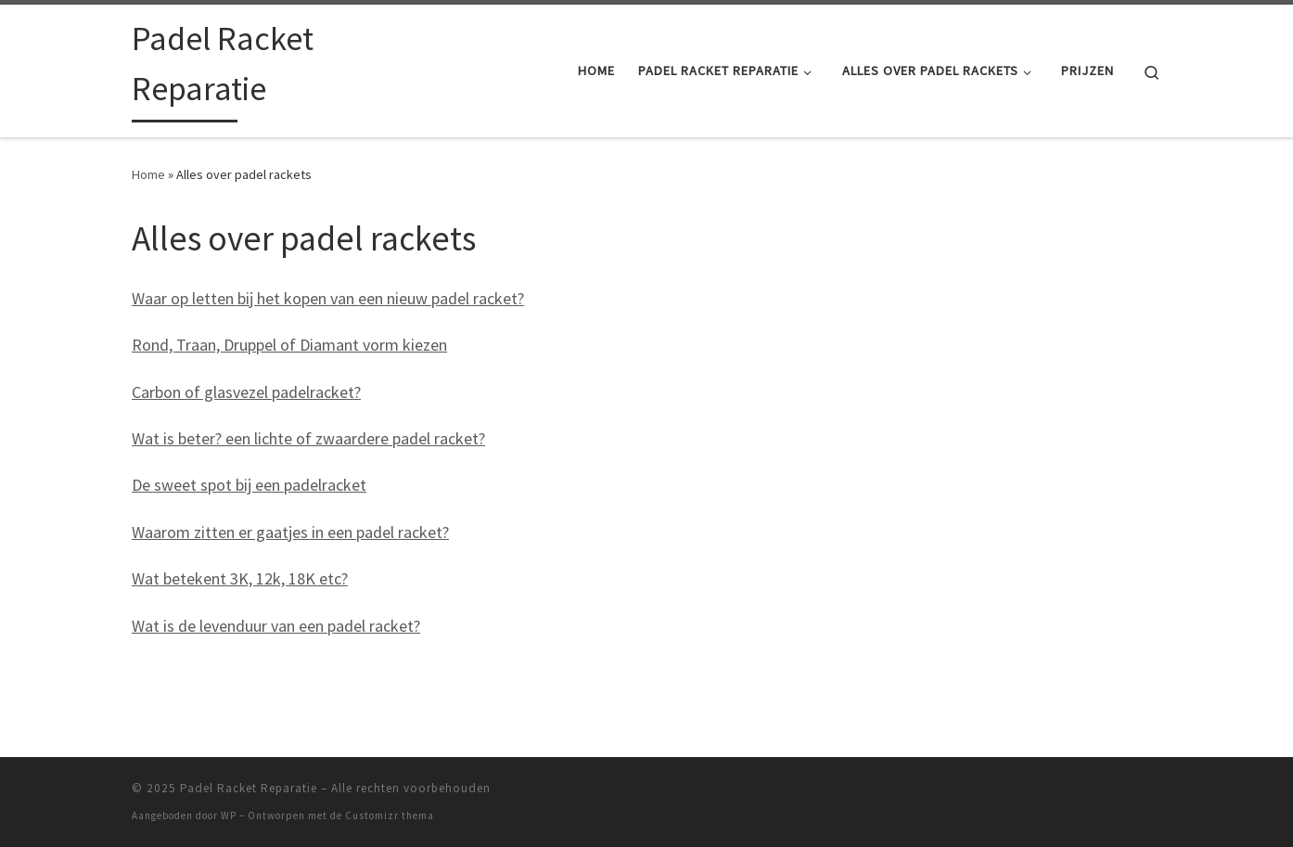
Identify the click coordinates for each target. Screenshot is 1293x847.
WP (229, 815)
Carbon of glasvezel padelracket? (246, 392)
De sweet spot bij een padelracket (249, 484)
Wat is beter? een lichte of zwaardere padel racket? (308, 438)
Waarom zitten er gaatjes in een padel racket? (290, 532)
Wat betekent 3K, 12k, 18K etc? (240, 578)
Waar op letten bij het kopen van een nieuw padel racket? (328, 298)
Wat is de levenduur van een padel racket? (276, 625)
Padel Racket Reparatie (248, 788)
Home (148, 174)
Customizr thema (389, 815)
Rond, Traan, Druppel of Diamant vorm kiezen (289, 344)
